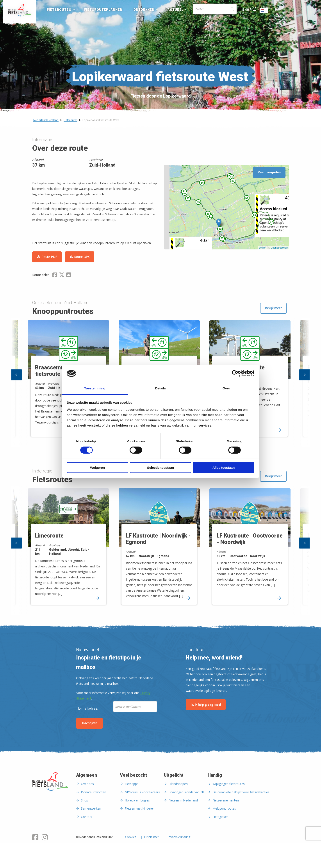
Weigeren (97, 467)
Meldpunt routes (224, 808)
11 (210, 216)
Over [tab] (226, 388)
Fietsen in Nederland (183, 800)
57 (222, 238)
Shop (247, 9)
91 (231, 177)
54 (246, 198)
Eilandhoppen (178, 784)
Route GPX (81, 257)
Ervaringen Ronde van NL (187, 792)
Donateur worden (93, 792)
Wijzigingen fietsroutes (228, 784)
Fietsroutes (59, 9)
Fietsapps (131, 784)
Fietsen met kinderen (140, 808)
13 (220, 229)
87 (271, 221)
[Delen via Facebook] (54, 275)
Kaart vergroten (269, 172)
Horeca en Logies (137, 800)
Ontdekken (144, 9)
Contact (86, 817)
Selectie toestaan (160, 467)
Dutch (264, 11)
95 (198, 202)
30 (208, 213)
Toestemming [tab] (94, 388)
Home (19, 10)
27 (188, 198)
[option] (160, 550)
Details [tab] (160, 388)
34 (183, 191)
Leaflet (262, 247)
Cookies (130, 837)
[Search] (215, 9)
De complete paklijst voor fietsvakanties (240, 792)
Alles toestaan (223, 467)
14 (202, 182)
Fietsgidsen (220, 817)
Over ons (87, 784)
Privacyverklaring (178, 837)
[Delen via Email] (68, 275)
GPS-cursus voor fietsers (142, 792)
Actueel (176, 9)
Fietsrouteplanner (103, 9)
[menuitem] (19, 10)
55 (254, 214)
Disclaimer (151, 837)
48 (232, 180)
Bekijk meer (273, 308)
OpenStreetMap (279, 247)
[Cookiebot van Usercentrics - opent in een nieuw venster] (235, 373)
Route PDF (49, 257)
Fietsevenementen (225, 800)
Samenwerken (91, 808)
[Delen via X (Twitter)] (61, 275)
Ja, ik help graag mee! (206, 704)
